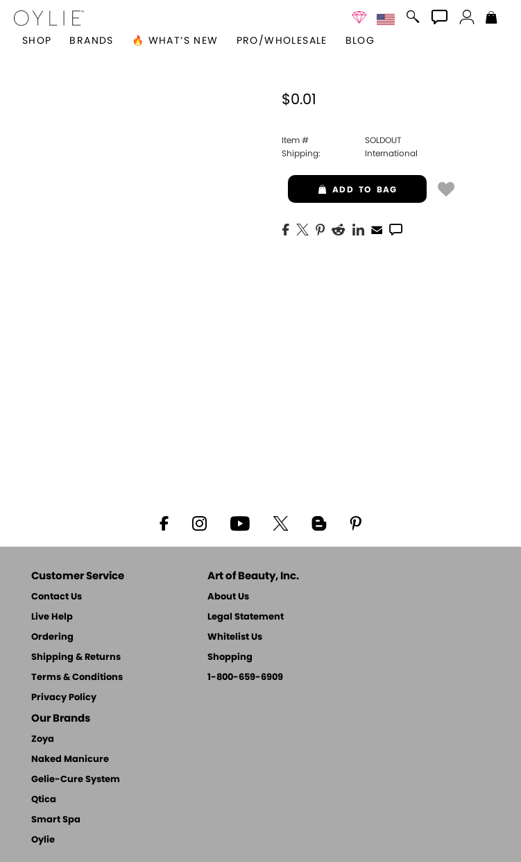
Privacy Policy (63, 697)
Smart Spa (55, 819)
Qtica (43, 799)
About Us (228, 597)
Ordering (52, 637)
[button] (49, 18)
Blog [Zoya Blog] (360, 41)
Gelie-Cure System (75, 779)
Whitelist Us (234, 637)
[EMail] (376, 228)
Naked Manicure (70, 759)
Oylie (43, 840)
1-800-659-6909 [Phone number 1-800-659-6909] (245, 677)
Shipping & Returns (76, 657)
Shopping (230, 657)
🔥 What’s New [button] (175, 41)
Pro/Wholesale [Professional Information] (282, 41)
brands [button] (91, 41)
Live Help (52, 617)
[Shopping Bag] (491, 18)
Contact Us (56, 597)
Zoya (42, 739)
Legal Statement (245, 617)
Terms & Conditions (77, 677)
